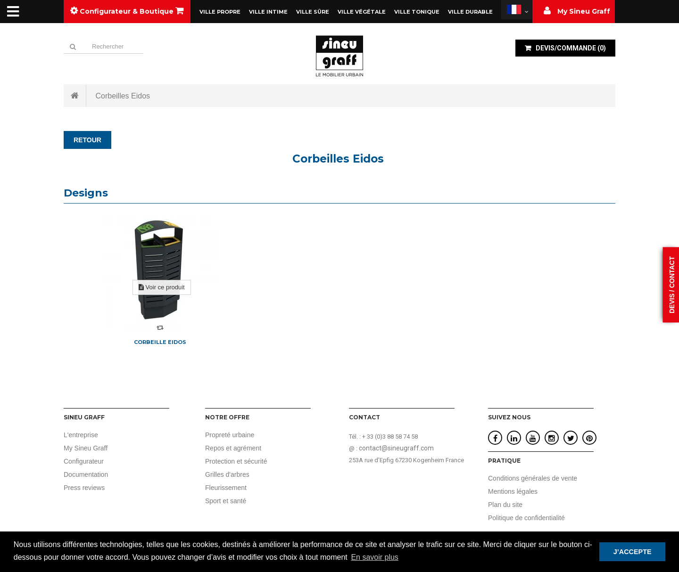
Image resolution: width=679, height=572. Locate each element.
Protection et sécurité (236, 461)
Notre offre (227, 417)
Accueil (75, 95)
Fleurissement (226, 487)
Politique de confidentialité (526, 518)
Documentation (86, 474)
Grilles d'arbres (227, 474)
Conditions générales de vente (532, 478)
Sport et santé (225, 501)
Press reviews (84, 487)
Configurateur (84, 461)
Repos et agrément (233, 448)
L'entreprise (81, 435)
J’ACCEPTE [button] (632, 552)
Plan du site (505, 504)
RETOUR (87, 140)
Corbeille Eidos (160, 342)
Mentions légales (513, 491)
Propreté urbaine (229, 435)
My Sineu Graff (86, 448)
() (570, 48)
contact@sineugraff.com (396, 448)
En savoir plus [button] (374, 557)
